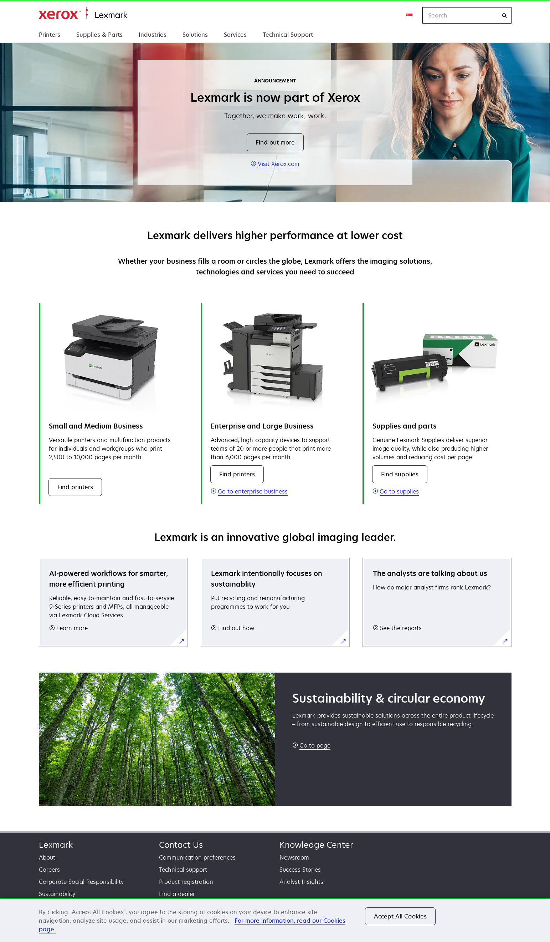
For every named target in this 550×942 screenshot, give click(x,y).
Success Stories (300, 869)
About (47, 857)
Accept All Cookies (400, 916)
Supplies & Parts (99, 35)
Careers (49, 869)
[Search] (504, 15)
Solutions (195, 35)
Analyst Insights (301, 882)
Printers (49, 35)
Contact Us (181, 844)
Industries (152, 35)
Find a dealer (177, 894)
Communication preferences (197, 857)
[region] (275, 920)
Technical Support (288, 35)
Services (235, 35)
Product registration (186, 882)
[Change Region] (409, 15)
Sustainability (57, 894)
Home (83, 13)
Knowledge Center (316, 844)
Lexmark (56, 844)
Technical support (183, 869)
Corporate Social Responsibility (81, 882)
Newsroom (294, 857)
